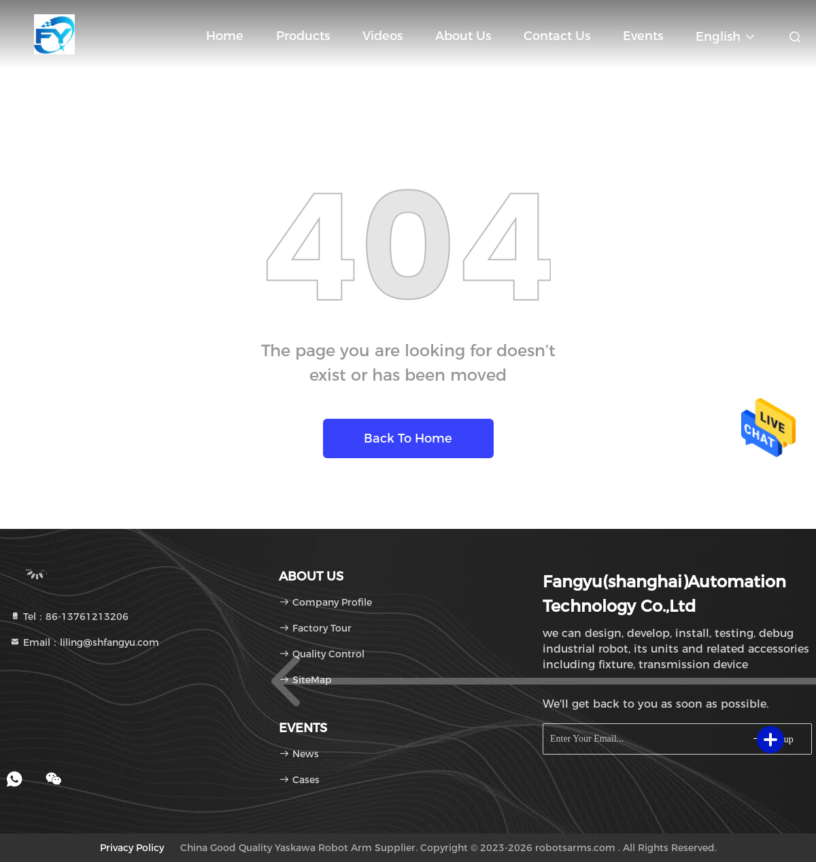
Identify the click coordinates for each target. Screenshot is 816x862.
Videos (382, 36)
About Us (463, 36)
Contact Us (557, 36)
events (643, 36)
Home (224, 36)
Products (303, 36)
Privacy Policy (132, 848)
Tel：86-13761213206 (69, 616)
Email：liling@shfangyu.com (84, 642)
